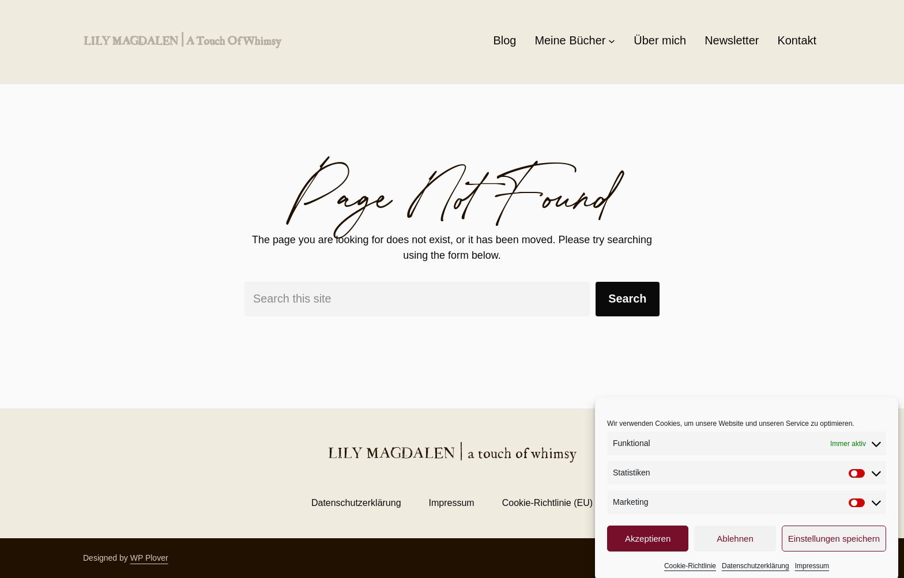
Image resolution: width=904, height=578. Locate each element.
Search (627, 298)
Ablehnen (735, 547)
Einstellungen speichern (834, 547)
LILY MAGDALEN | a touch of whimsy (182, 40)
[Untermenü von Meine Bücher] (611, 40)
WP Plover (149, 557)
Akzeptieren (648, 547)
